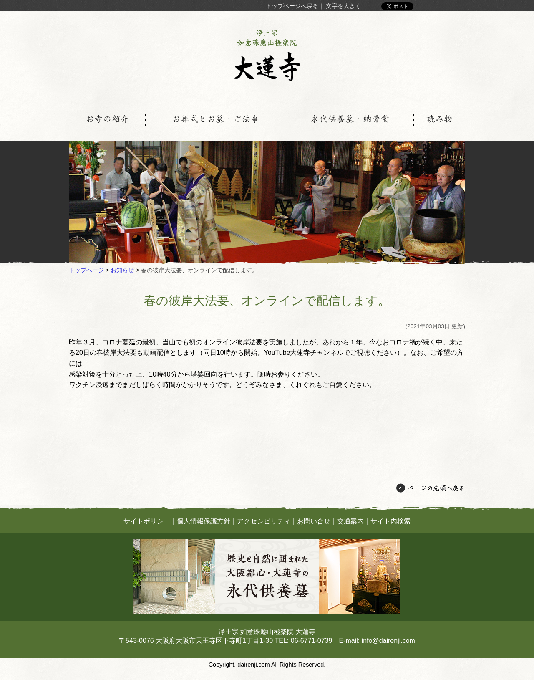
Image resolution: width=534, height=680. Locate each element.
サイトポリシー (146, 521)
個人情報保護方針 (203, 521)
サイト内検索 (390, 521)
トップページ (86, 270)
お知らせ (122, 270)
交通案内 (350, 521)
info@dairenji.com (388, 640)
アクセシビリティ (263, 521)
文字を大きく (343, 6)
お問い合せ (313, 521)
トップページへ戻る (292, 6)
